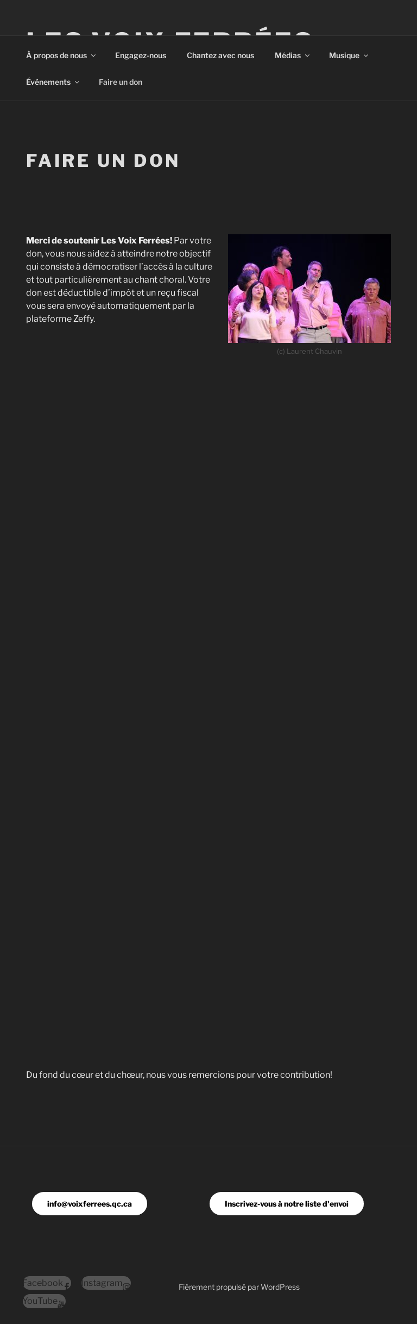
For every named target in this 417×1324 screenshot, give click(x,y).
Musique (349, 55)
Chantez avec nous (220, 55)
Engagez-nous (140, 55)
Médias (293, 55)
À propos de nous (61, 55)
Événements (53, 81)
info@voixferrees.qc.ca (89, 1203)
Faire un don (120, 81)
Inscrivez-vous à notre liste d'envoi (287, 1203)
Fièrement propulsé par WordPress (239, 1286)
